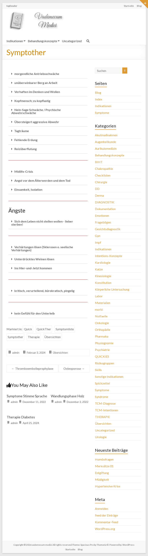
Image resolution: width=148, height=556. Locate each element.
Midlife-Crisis (23, 171)
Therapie (34, 337)
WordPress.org (105, 529)
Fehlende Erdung (25, 140)
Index (98, 99)
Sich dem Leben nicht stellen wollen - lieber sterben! (42, 222)
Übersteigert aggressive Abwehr (36, 122)
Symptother (15, 337)
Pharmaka (101, 336)
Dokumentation (105, 209)
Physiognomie (104, 343)
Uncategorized (72, 41)
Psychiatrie (102, 350)
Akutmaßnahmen (106, 135)
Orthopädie (102, 329)
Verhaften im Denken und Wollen (37, 92)
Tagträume (21, 131)
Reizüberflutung (25, 149)
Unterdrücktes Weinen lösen (34, 259)
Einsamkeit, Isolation (28, 189)
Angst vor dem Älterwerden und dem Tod (42, 180)
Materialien (102, 303)
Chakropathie (104, 168)
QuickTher (44, 329)
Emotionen (102, 215)
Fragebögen (103, 222)
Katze (99, 269)
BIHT (99, 162)
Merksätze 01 (104, 466)
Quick (28, 329)
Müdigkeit (102, 479)
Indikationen (15, 41)
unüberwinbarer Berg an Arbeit (35, 83)
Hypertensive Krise (107, 486)
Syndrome (101, 396)
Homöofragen (104, 459)
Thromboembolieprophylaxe (32, 368)
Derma (99, 195)
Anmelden (101, 508)
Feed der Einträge (106, 515)
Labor (99, 296)
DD (97, 189)
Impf (98, 242)
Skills (98, 370)
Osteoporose (74, 368)
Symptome (102, 112)
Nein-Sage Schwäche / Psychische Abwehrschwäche (36, 111)
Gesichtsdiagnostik (107, 229)
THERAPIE (102, 417)
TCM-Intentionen (106, 410)
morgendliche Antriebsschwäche (36, 74)
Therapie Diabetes (21, 417)
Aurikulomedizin (106, 148)
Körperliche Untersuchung (112, 289)
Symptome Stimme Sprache (27, 396)
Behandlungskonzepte (42, 41)
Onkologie (102, 323)
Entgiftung (102, 473)
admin (15, 352)
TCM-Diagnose (105, 403)
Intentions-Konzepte (108, 256)
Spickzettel (102, 383)
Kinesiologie (103, 276)
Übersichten (52, 337)
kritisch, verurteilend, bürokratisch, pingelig (44, 290)
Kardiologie (102, 262)
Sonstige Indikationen (109, 376)
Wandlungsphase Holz (67, 396)
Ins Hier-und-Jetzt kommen (33, 268)
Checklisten (102, 175)
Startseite (129, 5)
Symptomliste (65, 329)
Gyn (97, 235)
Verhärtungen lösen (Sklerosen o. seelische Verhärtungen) (42, 248)
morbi (99, 309)
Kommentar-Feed (106, 522)
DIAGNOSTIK (104, 202)
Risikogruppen (104, 363)
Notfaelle (101, 316)
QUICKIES (102, 356)
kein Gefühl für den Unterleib (34, 313)
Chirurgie (101, 182)
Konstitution (103, 282)
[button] (48, 73)
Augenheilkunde (105, 142)
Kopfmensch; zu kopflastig (32, 101)
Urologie (101, 437)
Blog (139, 5)
